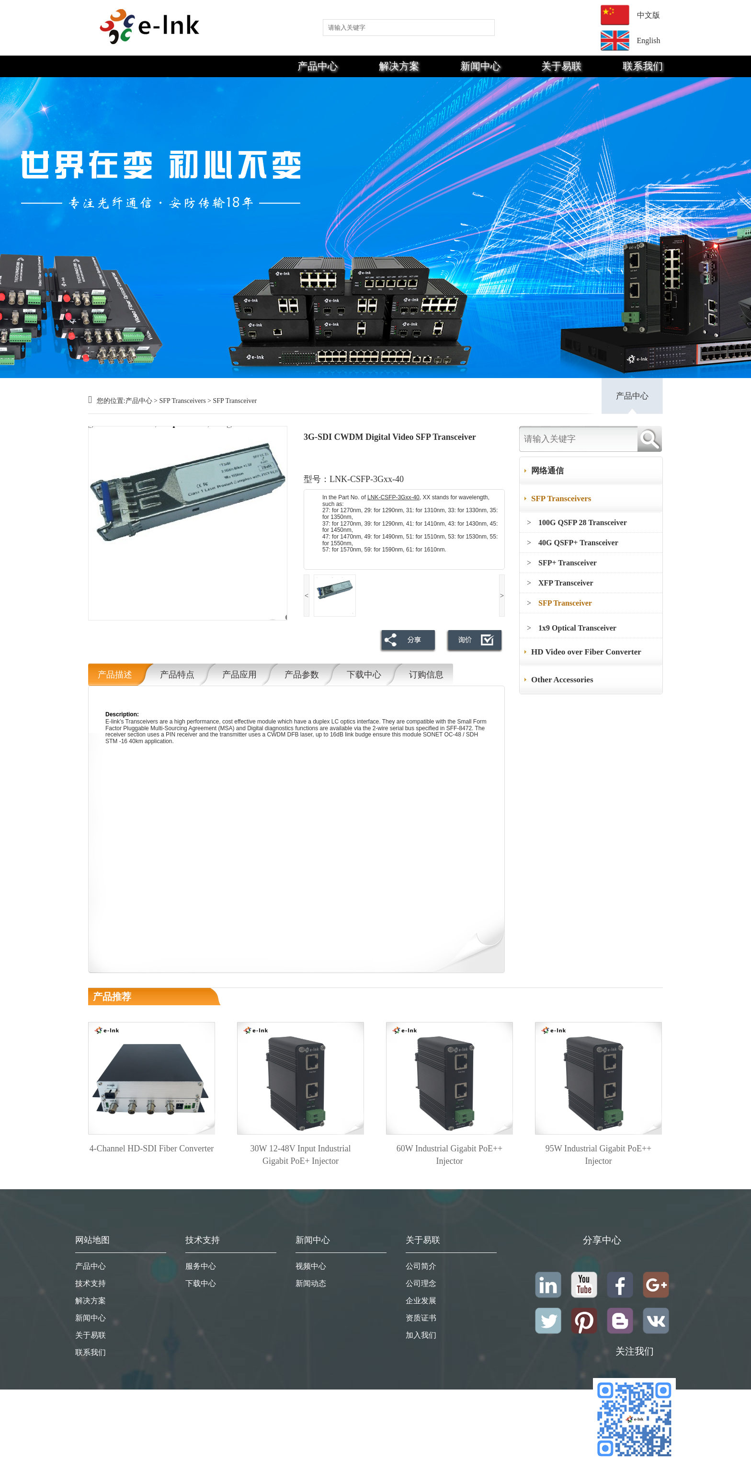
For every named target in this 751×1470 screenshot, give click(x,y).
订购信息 (426, 674)
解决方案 (399, 66)
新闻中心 (480, 66)
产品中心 (317, 66)
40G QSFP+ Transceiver (578, 543)
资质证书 (421, 1318)
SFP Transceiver (235, 400)
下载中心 (364, 674)
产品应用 (239, 674)
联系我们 (643, 66)
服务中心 (200, 1266)
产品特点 (177, 674)
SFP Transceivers (182, 400)
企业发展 (421, 1301)
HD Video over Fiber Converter (586, 651)
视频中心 (311, 1266)
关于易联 (561, 66)
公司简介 (421, 1266)
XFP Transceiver (565, 583)
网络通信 (547, 470)
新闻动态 (311, 1283)
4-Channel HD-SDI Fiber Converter (152, 1148)
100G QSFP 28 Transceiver (582, 522)
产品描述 (115, 674)
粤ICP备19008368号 (634, 1465)
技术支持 (90, 1283)
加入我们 (421, 1335)
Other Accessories (562, 679)
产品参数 (301, 674)
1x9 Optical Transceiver (577, 628)
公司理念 (421, 1283)
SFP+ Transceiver (567, 563)
